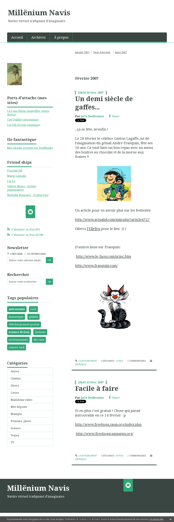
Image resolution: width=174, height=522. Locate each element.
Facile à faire (96, 388)
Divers (15, 385)
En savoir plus (156, 519)
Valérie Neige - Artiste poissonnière (21, 188)
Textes (15, 435)
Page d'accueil (101, 52)
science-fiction (19, 332)
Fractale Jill (14, 170)
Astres (15, 371)
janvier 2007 (82, 52)
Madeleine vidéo (21, 400)
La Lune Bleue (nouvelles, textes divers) (28, 112)
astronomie (17, 309)
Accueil (17, 37)
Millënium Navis (39, 12)
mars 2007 (121, 52)
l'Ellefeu (93, 228)
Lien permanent (86, 360)
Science (16, 428)
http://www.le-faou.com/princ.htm (103, 256)
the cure (38, 340)
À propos (61, 37)
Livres (15, 393)
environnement (18, 340)
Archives (38, 37)
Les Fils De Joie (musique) (23, 125)
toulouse (40, 332)
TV (12, 442)
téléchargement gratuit (24, 324)
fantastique (16, 317)
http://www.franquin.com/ (96, 265)
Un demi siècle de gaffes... (104, 102)
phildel (33, 317)
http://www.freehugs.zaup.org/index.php (108, 424)
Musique (16, 414)
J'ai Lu (11, 181)
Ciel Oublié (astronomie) (23, 119)
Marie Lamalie (16, 176)
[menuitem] (17, 37)
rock (33, 309)
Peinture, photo (21, 421)
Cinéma (16, 378)
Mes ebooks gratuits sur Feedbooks (30, 148)
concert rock (16, 347)
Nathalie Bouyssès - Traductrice (28, 195)
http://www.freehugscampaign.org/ (104, 433)
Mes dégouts (19, 407)
